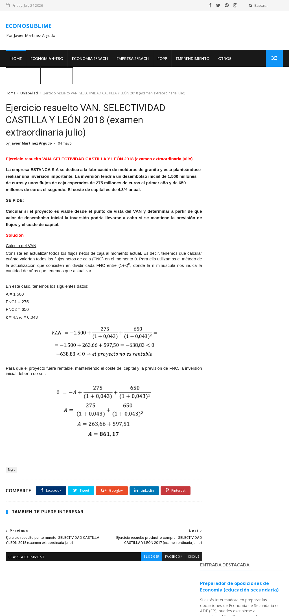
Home (15, 59)
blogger (141, 578)
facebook (163, 578)
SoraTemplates (173, 609)
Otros (224, 59)
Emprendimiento (192, 59)
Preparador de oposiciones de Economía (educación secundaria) (239, 116)
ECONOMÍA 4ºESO (46, 59)
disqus (183, 578)
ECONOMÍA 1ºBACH (89, 59)
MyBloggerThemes (204, 609)
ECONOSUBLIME (29, 26)
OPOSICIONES (23, 76)
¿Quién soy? (56, 76)
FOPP (162, 59)
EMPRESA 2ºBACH (132, 59)
